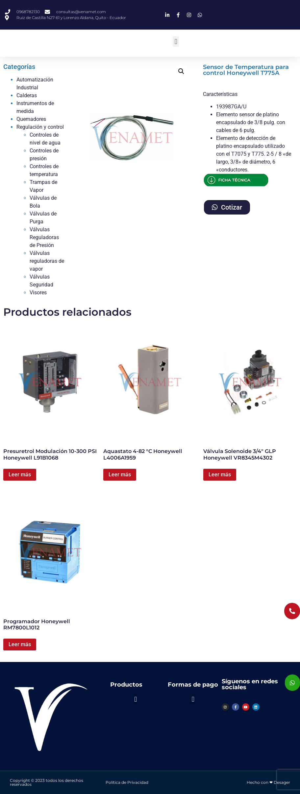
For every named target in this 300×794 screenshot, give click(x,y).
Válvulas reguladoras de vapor (47, 261)
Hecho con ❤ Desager (268, 782)
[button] (176, 41)
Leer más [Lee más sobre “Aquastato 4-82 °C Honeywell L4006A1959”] (120, 474)
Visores (38, 292)
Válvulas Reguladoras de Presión (44, 237)
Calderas (26, 95)
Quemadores (31, 119)
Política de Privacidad (127, 782)
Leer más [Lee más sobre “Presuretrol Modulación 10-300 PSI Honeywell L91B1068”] (20, 474)
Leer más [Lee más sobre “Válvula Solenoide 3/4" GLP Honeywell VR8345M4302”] (220, 474)
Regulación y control (40, 127)
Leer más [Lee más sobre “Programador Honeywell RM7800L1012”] (20, 644)
